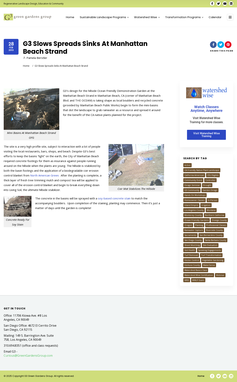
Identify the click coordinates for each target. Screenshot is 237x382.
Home (70, 17)
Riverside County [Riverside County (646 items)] (214, 230)
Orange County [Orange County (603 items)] (219, 220)
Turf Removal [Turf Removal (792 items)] (191, 255)
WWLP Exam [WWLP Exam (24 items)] (198, 280)
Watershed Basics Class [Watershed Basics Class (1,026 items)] (195, 270)
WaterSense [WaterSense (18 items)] (209, 265)
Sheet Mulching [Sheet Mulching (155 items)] (192, 245)
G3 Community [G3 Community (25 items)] (191, 190)
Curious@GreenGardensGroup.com (28, 355)
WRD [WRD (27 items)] (186, 280)
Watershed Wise (147, 17)
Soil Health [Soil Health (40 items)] (189, 250)
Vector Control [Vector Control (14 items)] (191, 260)
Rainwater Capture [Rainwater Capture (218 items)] (193, 230)
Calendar (215, 17)
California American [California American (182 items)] (194, 175)
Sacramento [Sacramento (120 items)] (190, 235)
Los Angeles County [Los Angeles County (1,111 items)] (194, 210)
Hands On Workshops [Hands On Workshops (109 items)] (195, 195)
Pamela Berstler (35, 58)
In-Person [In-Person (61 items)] (212, 200)
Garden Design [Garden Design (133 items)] (210, 190)
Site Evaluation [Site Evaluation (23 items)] (210, 245)
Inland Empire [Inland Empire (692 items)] (191, 205)
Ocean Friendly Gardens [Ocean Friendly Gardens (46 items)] (196, 220)
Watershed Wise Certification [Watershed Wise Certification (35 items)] (198, 275)
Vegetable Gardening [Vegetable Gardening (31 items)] (212, 260)
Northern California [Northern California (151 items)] (214, 215)
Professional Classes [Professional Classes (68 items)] (216, 225)
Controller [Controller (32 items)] (210, 180)
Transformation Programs (184, 17)
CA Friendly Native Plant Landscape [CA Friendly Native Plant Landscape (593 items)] (201, 170)
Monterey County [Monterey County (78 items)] (193, 215)
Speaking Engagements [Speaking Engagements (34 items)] (209, 250)
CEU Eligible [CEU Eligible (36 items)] (213, 175)
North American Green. (45, 175)
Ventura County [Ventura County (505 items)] (192, 265)
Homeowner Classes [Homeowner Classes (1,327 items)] (194, 200)
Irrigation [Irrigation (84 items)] (206, 205)
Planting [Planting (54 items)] (199, 225)
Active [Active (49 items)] (187, 165)
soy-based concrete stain (114, 198)
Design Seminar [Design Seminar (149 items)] (192, 185)
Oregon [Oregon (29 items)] (188, 225)
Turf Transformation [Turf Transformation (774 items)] (211, 255)
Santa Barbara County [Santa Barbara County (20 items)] (215, 240)
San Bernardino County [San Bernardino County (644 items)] (211, 235)
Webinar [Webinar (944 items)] (220, 275)
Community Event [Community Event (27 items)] (193, 180)
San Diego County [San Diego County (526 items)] (193, 240)
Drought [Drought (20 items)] (207, 185)
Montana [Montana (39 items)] (211, 210)
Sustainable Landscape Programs (104, 17)
